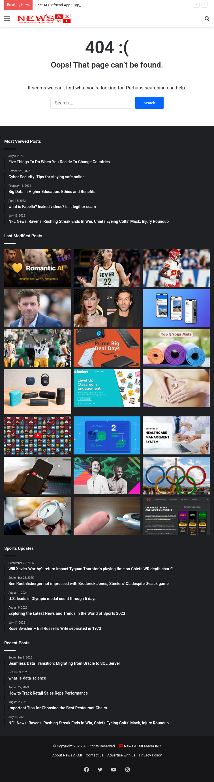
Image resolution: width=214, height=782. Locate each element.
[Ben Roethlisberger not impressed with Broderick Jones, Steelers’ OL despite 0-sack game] (37, 348)
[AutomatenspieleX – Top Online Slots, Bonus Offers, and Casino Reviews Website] (176, 515)
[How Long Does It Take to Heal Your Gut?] (176, 388)
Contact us (95, 755)
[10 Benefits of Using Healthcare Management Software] (176, 435)
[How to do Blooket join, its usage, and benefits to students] (107, 388)
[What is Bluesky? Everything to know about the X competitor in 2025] (176, 308)
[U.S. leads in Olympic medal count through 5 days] (176, 475)
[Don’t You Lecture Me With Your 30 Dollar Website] (37, 435)
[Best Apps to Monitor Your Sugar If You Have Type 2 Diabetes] (107, 515)
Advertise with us (121, 755)
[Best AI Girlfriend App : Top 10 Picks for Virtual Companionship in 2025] (37, 268)
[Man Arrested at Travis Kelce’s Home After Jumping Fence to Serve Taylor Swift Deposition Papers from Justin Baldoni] (107, 308)
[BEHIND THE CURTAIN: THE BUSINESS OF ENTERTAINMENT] (107, 475)
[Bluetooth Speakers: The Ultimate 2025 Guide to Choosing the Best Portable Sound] (37, 391)
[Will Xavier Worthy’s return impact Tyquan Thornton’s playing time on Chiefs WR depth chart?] (176, 268)
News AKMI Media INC (142, 746)
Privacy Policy (150, 755)
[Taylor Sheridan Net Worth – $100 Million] (37, 308)
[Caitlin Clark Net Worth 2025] (107, 268)
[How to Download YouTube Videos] (37, 475)
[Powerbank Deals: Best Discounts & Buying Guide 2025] (107, 348)
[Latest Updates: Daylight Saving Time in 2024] (37, 515)
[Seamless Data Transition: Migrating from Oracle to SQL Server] (107, 435)
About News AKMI (67, 755)
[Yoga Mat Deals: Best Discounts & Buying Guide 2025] (176, 348)
